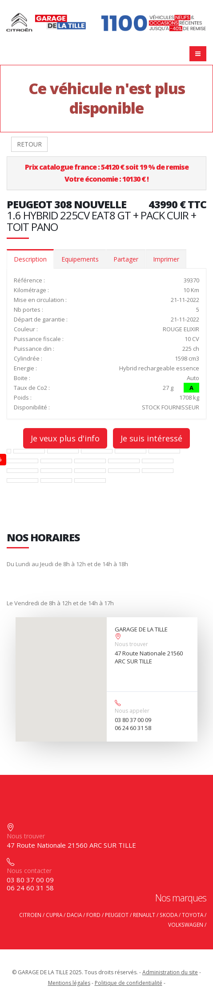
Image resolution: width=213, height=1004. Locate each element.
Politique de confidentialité (128, 983)
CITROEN (30, 914)
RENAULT (144, 914)
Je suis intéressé (151, 438)
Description (30, 259)
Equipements (80, 259)
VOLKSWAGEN (185, 924)
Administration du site (170, 972)
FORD (93, 914)
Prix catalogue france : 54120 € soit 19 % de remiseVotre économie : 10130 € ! (107, 173)
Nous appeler (132, 710)
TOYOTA (192, 914)
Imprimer (166, 259)
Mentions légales (69, 983)
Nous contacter (29, 870)
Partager (125, 259)
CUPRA (54, 914)
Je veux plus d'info (65, 438)
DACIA (74, 914)
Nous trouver (131, 644)
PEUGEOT (117, 914)
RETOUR (29, 144)
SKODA (168, 914)
